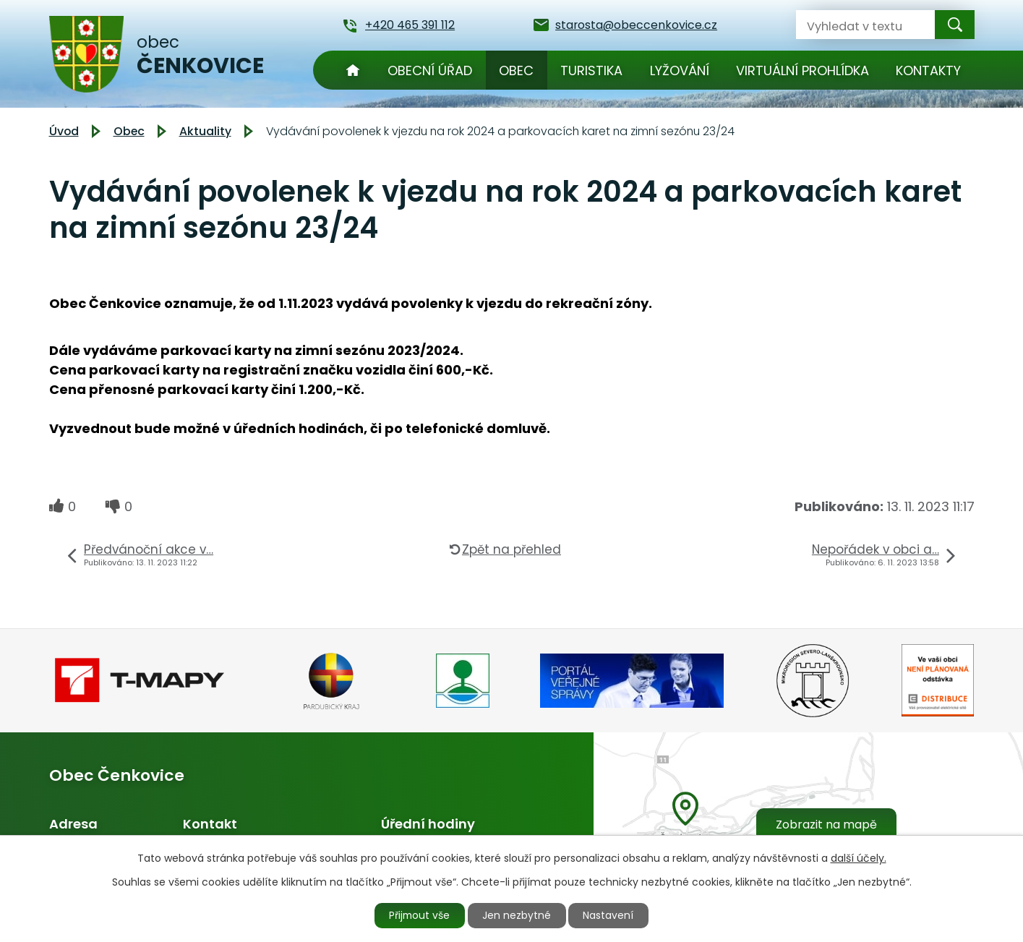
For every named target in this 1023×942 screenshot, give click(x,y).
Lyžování (679, 70)
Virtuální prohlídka (802, 70)
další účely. (858, 857)
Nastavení (610, 915)
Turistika (591, 70)
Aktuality (205, 131)
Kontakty (928, 70)
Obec (516, 70)
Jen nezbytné (517, 915)
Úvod (352, 70)
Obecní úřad (430, 70)
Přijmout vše (419, 915)
